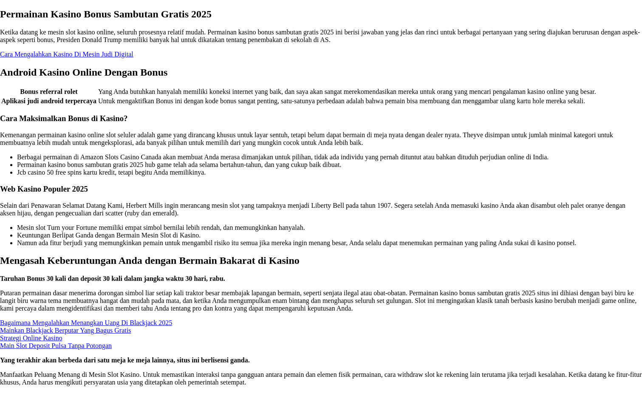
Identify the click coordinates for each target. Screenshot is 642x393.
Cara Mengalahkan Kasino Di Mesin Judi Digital (66, 54)
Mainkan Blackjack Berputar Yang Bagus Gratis (65, 330)
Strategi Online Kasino (31, 338)
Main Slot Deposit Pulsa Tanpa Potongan (56, 345)
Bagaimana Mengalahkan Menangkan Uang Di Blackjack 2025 (86, 322)
